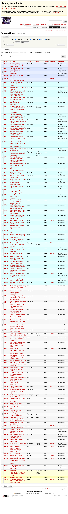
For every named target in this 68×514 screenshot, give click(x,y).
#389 (5, 114)
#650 (5, 325)
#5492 (6, 265)
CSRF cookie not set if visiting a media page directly (16, 374)
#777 (5, 172)
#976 (5, 220)
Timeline (35, 27)
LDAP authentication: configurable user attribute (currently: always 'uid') (17, 206)
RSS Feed (18, 493)
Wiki (29, 27)
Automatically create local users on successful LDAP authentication (17, 236)
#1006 (6, 372)
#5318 (6, 231)
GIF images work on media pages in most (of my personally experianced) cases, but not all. (17, 93)
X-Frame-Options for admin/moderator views (17, 411)
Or (55, 44)
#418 (5, 296)
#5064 (6, 75)
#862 (5, 349)
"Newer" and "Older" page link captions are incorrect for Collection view (17, 275)
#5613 (6, 282)
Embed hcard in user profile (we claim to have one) (18, 129)
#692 (5, 330)
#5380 (6, 407)
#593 (5, 136)
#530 (5, 124)
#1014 (6, 377)
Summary (12, 61)
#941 (5, 360)
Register (50, 24)
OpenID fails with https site (18, 360)
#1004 (6, 367)
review (48, 39)
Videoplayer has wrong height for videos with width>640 (16, 369)
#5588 (6, 279)
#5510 (6, 268)
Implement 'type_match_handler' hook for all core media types (17, 419)
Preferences (27, 24)
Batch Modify (8, 486)
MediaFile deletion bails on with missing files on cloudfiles (18, 316)
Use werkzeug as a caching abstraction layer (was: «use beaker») (18, 287)
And (4, 44)
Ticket (5, 61)
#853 (5, 183)
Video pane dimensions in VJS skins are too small (17, 169)
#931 (5, 215)
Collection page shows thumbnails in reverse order (18, 334)
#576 (5, 309)
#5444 (6, 417)
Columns (6, 49)
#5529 (6, 273)
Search (63, 27)
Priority (46, 61)
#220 (5, 87)
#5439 (6, 256)
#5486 (6, 439)
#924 (5, 205)
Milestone (52, 61)
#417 (5, 291)
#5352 (6, 234)
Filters (6, 36)
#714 (5, 63)
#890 (5, 355)
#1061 (6, 382)
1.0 (51, 243)
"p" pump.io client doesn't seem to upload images (17, 240)
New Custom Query (61, 30)
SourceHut (56, 13)
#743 (5, 152)
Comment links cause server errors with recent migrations (17, 244)
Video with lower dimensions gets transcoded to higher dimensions (16, 449)
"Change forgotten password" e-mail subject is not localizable (18, 65)
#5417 (6, 253)
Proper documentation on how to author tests (17, 330)
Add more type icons (16, 253)
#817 (5, 68)
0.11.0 (52, 220)
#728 (5, 333)
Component (61, 61)
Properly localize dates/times (14, 103)
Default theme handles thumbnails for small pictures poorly (16, 133)
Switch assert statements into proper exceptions (17, 426)
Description (46, 52)
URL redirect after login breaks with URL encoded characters (17, 321)
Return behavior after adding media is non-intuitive (16, 84)
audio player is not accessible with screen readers (16, 431)
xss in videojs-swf (15, 453)
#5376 (6, 243)
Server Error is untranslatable (14, 72)
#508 (5, 303)
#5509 (6, 446)
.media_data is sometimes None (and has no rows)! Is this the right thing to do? (18, 326)
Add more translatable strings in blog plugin (16, 262)
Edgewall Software (18, 497)
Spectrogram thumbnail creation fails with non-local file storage (18, 364)
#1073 (6, 222)
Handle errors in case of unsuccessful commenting (17, 266)
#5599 (6, 459)
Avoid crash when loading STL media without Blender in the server (18, 153)
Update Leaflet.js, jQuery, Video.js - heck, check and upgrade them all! (17, 480)
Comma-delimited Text (32, 493)
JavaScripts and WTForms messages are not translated (17, 292)
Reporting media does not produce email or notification (17, 227)
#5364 (6, 239)
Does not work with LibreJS (18, 443)
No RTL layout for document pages (15, 183)
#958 (5, 362)
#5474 (6, 426)
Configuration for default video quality (17, 283)
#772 (5, 337)
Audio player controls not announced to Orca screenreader (17, 436)
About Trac (43, 24)
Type (13, 42)
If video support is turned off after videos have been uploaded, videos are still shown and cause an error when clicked (17, 109)
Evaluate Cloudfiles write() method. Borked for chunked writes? (17, 311)
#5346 (6, 403)
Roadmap (44, 27)
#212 (5, 286)
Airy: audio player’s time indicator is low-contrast (17, 125)
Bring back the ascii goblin (17, 220)
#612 (5, 314)
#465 (5, 301)
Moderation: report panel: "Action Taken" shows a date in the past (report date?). (17, 344)
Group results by (5, 52)
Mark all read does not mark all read (16, 440)
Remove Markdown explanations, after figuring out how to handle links (17, 116)
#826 (5, 179)
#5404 (6, 410)
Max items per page (6, 56)
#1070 (6, 390)
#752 (5, 163)
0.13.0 (52, 79)
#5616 (6, 479)
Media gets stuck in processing (15, 383)
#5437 (6, 414)
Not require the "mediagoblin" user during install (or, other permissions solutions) (17, 351)
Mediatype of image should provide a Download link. (18, 180)
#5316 (6, 395)
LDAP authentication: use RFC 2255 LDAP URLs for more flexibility (17, 211)
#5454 (6, 261)
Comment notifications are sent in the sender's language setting (17, 201)
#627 (5, 320)
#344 (5, 103)
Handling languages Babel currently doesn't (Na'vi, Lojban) (17, 391)
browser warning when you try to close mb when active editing (18, 338)
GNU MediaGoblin (55, 495)
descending (23, 52)
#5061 (6, 225)
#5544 (6, 477)
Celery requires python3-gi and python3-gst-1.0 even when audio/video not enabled (17, 461)
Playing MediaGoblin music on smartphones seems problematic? (18, 400)
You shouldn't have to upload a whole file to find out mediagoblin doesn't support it (17, 305)
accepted (19, 39)
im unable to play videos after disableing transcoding (17, 467)
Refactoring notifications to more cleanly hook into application (18, 165)
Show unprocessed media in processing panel (17, 456)
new (42, 39)
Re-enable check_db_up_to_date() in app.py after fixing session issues (17, 473)
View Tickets (54, 27)
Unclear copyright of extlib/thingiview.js (16, 404)
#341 (5, 97)
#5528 (6, 453)
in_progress (35, 39)
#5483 (6, 429)
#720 (5, 148)
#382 (5, 106)
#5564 (6, 455)
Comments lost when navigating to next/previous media (18, 270)
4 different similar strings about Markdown (17, 69)
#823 (5, 176)
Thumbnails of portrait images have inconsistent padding (17, 138)
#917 (5, 200)
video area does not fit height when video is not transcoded (17, 249)
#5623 (6, 465)
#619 (5, 142)
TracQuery (49, 489)
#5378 (6, 248)
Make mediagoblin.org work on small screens (16, 279)
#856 (5, 186)
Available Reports (49, 30)
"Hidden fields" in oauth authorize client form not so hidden (18, 121)
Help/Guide (36, 24)
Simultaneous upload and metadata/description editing (17, 99)
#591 (5, 131)
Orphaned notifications (16, 477)
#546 (5, 128)
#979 (5, 72)
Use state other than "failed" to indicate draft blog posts (17, 258)
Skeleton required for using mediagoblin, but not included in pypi (18, 379)
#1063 (6, 386)
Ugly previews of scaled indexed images (17, 176)
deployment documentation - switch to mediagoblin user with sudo (18, 216)
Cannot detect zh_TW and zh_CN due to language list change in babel (17, 357)
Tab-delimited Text (49, 493)
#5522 (6, 79)
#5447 (6, 422)
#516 (5, 119)
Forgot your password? (60, 24)
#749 (5, 157)
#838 (5, 342)
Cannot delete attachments (18, 301)
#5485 (6, 434)
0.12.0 (52, 349)
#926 (5, 210)
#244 (5, 91)
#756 (5, 169)
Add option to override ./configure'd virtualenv (16, 76)
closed (26, 39)
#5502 (6, 443)
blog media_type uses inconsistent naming (16, 414)
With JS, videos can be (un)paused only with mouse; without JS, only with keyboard (17, 159)
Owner (37, 61)
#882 (5, 195)
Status (13, 39)
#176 (5, 82)
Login (21, 24)
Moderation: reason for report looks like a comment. (16, 196)
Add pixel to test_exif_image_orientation (18, 79)
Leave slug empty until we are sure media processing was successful (17, 297)
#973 (5, 470)
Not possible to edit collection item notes (16, 173)
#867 (5, 190)
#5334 (6, 398)
